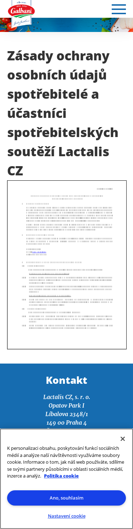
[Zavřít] (123, 439)
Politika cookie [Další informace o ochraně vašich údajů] (61, 476)
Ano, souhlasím (66, 498)
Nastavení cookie (66, 516)
